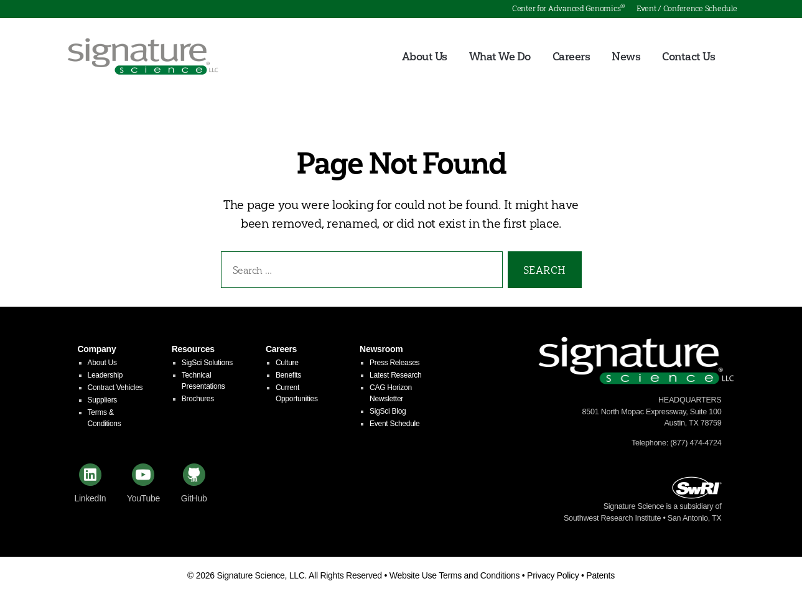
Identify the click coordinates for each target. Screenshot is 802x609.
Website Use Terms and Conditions (454, 575)
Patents (600, 575)
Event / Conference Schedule (686, 8)
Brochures (198, 398)
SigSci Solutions (207, 362)
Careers (571, 56)
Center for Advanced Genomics (568, 8)
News (626, 56)
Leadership (105, 375)
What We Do (500, 56)
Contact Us (688, 56)
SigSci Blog (388, 411)
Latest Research (395, 375)
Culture (287, 362)
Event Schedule (394, 423)
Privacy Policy (553, 575)
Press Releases (394, 362)
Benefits (288, 375)
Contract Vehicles (115, 387)
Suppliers (103, 400)
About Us (424, 56)
